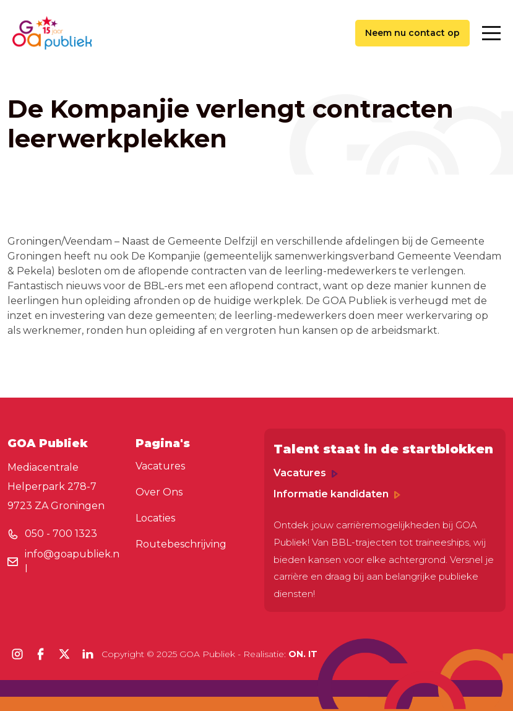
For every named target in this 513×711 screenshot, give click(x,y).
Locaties (155, 518)
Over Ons (159, 492)
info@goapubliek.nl (72, 561)
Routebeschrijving (181, 544)
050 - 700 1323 (61, 533)
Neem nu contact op (412, 32)
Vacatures (160, 466)
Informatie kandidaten (337, 494)
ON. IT (302, 654)
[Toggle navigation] (491, 33)
